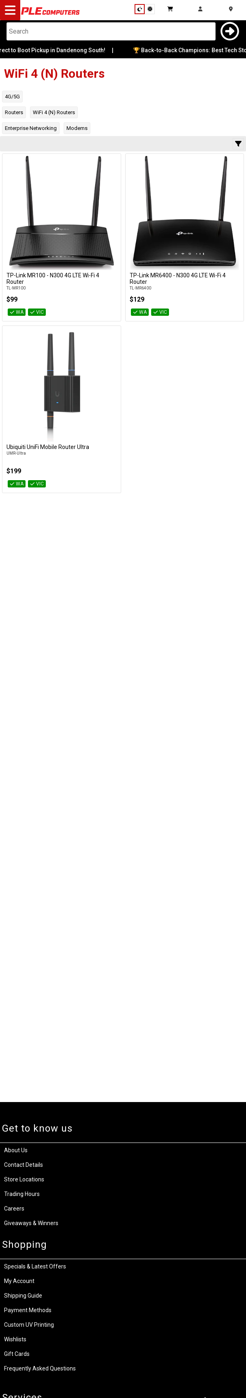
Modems (77, 128)
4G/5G (12, 97)
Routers (14, 112)
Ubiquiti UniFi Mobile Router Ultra (47, 447)
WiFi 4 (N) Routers (54, 112)
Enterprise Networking (31, 128)
